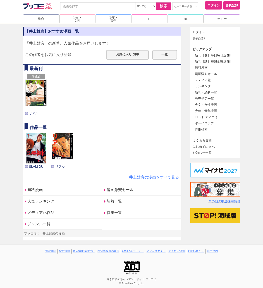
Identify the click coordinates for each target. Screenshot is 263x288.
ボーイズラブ (204, 123)
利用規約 (212, 251)
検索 (163, 6)
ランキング (203, 86)
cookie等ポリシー (133, 251)
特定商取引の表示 (108, 251)
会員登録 (231, 5)
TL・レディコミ (206, 117)
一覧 (164, 54)
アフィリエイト (155, 251)
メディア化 (203, 80)
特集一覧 (114, 213)
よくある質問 (202, 140)
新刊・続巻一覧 (206, 92)
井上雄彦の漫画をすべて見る (154, 177)
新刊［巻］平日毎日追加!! (213, 55)
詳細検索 (201, 129)
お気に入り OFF (127, 54)
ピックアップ (202, 49)
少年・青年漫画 (206, 111)
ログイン (213, 5)
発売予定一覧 (204, 98)
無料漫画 (35, 190)
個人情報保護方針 (84, 251)
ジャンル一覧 (38, 224)
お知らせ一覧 (202, 153)
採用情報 (64, 251)
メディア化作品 (40, 213)
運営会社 (50, 251)
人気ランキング (40, 201)
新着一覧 (114, 201)
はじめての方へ (204, 146)
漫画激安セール (120, 190)
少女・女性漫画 (206, 104)
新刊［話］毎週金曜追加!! (213, 61)
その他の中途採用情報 (224, 201)
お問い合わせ (196, 251)
